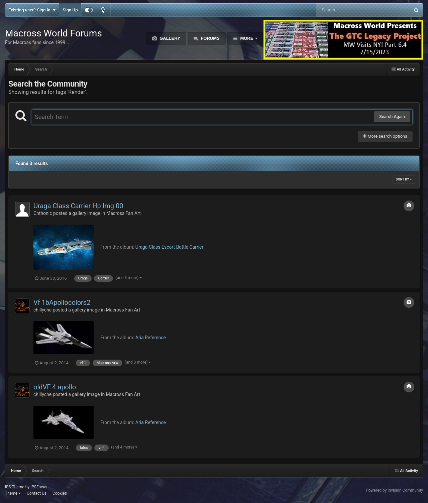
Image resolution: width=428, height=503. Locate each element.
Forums (210, 38)
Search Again (392, 116)
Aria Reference (150, 337)
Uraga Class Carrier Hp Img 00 (78, 206)
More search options (385, 136)
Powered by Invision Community (394, 490)
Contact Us (36, 493)
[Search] (346, 10)
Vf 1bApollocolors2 (61, 302)
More (246, 38)
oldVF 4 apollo (54, 387)
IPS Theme (14, 487)
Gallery (169, 38)
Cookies (59, 493)
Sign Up (70, 9)
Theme (13, 493)
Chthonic (42, 213)
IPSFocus (38, 487)
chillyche (42, 309)
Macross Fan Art (123, 213)
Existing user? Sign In (32, 10)
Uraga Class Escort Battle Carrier (169, 247)
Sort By (404, 179)
